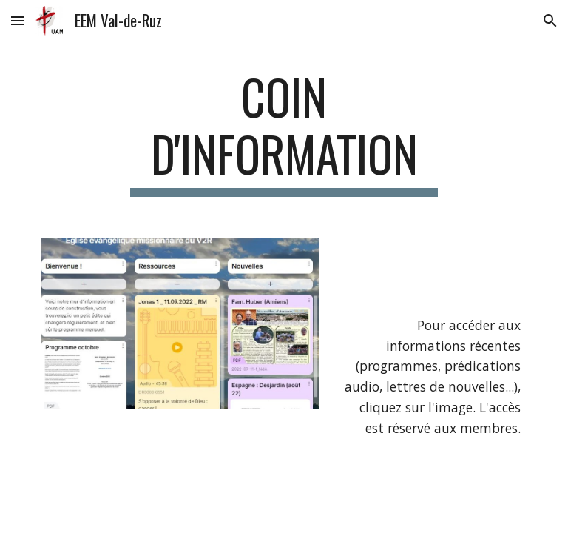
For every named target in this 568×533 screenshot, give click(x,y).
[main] (283, 132)
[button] (18, 20)
